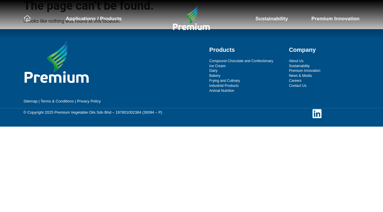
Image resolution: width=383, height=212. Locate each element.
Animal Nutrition (221, 91)
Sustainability (271, 18)
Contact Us (297, 86)
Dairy (213, 71)
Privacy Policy (89, 101)
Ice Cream (217, 66)
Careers (295, 81)
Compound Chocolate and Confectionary (241, 61)
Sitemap (31, 101)
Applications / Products (94, 18)
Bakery (214, 76)
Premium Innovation (335, 18)
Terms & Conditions (57, 101)
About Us (296, 61)
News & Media (300, 76)
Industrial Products (224, 86)
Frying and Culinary (224, 81)
